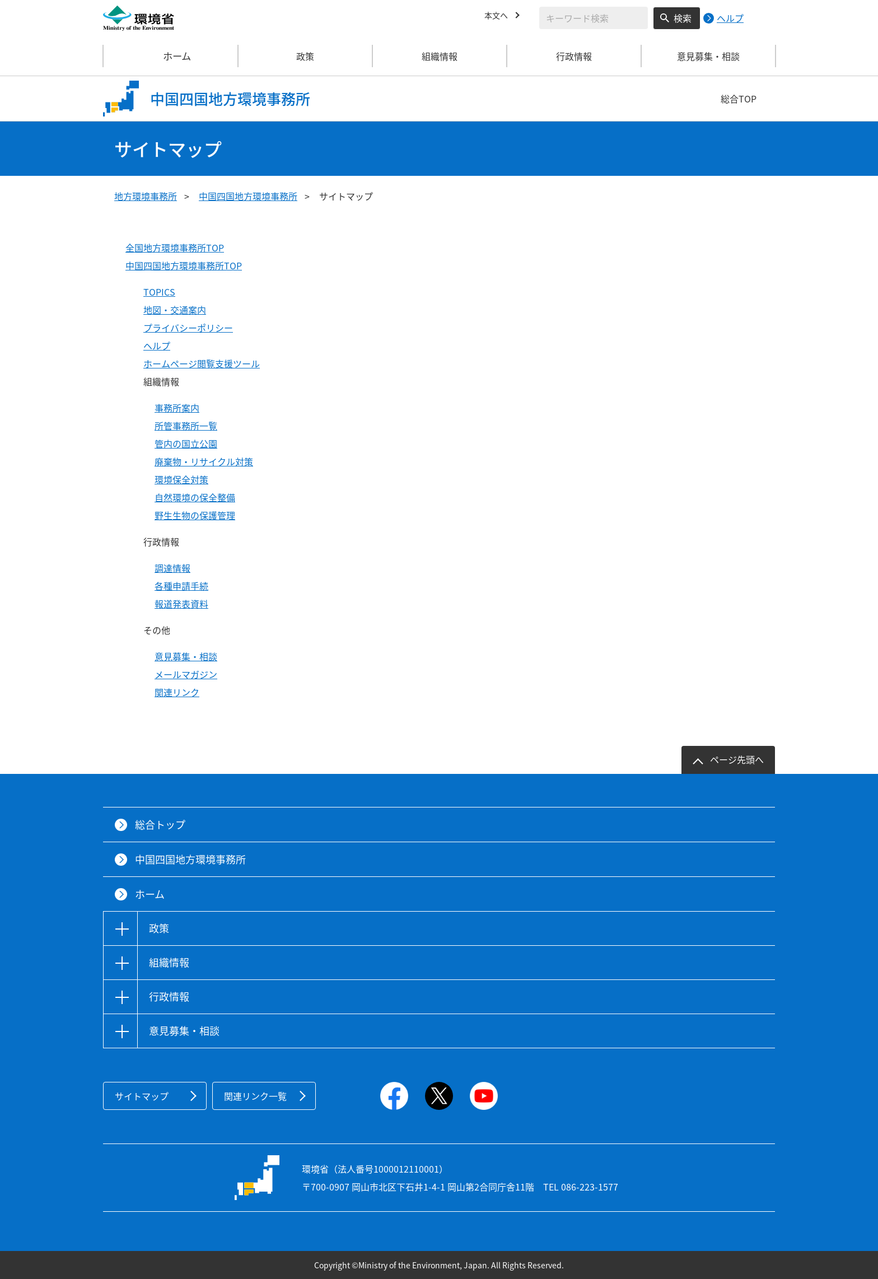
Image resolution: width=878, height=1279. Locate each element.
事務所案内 (177, 407)
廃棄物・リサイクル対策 (204, 461)
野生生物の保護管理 (195, 515)
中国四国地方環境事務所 (248, 196)
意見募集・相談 (186, 656)
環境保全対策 (181, 479)
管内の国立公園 (186, 443)
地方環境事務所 (145, 196)
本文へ (497, 16)
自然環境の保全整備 (195, 497)
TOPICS (159, 291)
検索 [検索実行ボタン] (683, 18)
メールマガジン (186, 674)
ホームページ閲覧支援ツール (201, 363)
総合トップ (160, 824)
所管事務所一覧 (186, 425)
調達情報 (172, 568)
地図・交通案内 (174, 309)
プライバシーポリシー (188, 327)
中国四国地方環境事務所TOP (183, 265)
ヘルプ (156, 345)
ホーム (170, 56)
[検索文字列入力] (593, 18)
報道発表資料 (181, 603)
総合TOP (738, 98)
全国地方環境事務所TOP (174, 247)
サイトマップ (142, 1096)
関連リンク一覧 (255, 1096)
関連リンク (177, 692)
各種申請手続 (181, 585)
